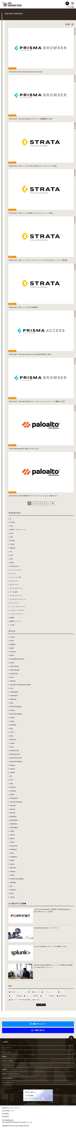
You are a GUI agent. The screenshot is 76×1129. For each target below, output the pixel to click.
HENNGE (13, 725)
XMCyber (13, 890)
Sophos (12, 835)
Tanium (12, 842)
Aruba (12, 655)
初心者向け (37, 1000)
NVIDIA (12, 772)
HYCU (12, 732)
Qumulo (12, 809)
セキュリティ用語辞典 (31, 996)
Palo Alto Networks (16, 802)
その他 (12, 625)
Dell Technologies (15, 706)
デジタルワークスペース (18, 599)
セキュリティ (14, 581)
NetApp (12, 765)
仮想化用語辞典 (62, 996)
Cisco (12, 677)
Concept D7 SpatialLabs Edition (20, 684)
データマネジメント (16, 588)
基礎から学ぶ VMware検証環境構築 (20, 1000)
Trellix (12, 853)
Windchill (13, 882)
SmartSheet (14, 820)
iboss (11, 736)
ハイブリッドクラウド (17, 610)
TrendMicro (13, 857)
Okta (11, 783)
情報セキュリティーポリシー (12, 1108)
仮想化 (12, 617)
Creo (11, 688)
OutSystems (14, 798)
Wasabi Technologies (17, 879)
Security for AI (14, 566)
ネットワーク (14, 603)
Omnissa (13, 787)
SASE (12, 562)
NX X (11, 780)
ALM (11, 526)
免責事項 (6, 1116)
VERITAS (13, 868)
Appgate (12, 644)
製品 (6, 1042)
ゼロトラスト (14, 584)
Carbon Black (14, 666)
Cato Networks (15, 670)
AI (10, 519)
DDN (11, 703)
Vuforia (12, 875)
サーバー (13, 574)
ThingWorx (13, 849)
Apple (12, 648)
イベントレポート (16, 570)
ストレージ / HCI (15, 577)
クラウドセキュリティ (49, 992)
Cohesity (13, 681)
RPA (11, 559)
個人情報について (9, 1111)
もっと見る (40, 1004)
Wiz (11, 886)
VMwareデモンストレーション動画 (20, 992)
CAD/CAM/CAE (7, 1078)
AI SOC (12, 522)
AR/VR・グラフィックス (18, 529)
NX (11, 776)
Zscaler (12, 897)
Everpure (13, 805)
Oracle (12, 794)
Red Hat (12, 813)
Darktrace (13, 699)
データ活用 (13, 592)
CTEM (12, 544)
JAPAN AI (13, 739)
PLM (11, 555)
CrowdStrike (14, 692)
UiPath (12, 860)
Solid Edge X (14, 827)
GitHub (12, 717)
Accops (12, 637)
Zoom (12, 893)
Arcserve (13, 651)
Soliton (12, 831)
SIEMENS (13, 816)
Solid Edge (13, 824)
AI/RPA (4, 1069)
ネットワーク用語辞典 (48, 996)
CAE (11, 537)
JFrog (12, 747)
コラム (61, 992)
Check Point (14, 673)
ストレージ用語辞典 (16, 996)
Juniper (12, 743)
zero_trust (37, 992)
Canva (12, 662)
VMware (12, 871)
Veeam (12, 864)
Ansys (12, 640)
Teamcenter (14, 846)
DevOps (12, 548)
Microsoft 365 (14, 750)
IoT (11, 551)
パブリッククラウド (16, 614)
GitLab (12, 721)
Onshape (13, 791)
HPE (11, 728)
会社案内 (6, 1113)
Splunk (12, 838)
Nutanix (12, 769)
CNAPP (12, 540)
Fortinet (12, 710)
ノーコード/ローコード (17, 606)
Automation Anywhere (17, 659)
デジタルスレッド (16, 595)
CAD (11, 533)
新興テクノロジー (16, 621)
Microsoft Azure (15, 754)
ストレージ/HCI (7, 1061)
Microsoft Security (16, 758)
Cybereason (14, 695)
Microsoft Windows (16, 761)
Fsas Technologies (16, 714)
